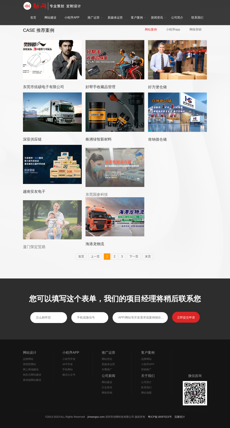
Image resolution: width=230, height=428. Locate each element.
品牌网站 (28, 358)
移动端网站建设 (32, 379)
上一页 (95, 256)
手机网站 (67, 369)
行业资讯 (107, 387)
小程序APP (71, 13)
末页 (148, 256)
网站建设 (50, 13)
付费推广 (107, 369)
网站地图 (146, 392)
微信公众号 (68, 374)
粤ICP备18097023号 (160, 416)
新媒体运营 (115, 13)
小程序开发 (68, 358)
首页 (33, 13)
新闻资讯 (157, 13)
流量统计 (179, 416)
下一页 (133, 256)
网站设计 (29, 352)
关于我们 (148, 376)
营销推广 (146, 369)
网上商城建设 (31, 369)
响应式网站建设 (32, 374)
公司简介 (177, 13)
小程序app (173, 29)
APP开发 (67, 364)
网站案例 (151, 29)
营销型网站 (29, 364)
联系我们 (197, 13)
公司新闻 (108, 376)
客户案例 (137, 13)
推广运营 (94, 13)
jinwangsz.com (96, 416)
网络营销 (195, 29)
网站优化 (107, 358)
